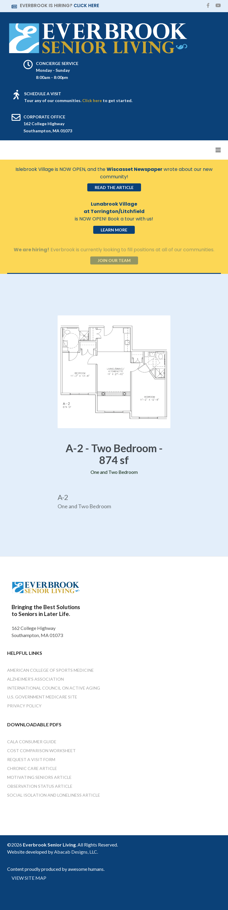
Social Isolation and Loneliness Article (53, 795)
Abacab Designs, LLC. (76, 852)
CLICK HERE (86, 5)
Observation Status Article (39, 786)
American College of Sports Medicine (50, 670)
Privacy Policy (24, 705)
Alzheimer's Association (35, 679)
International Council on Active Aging (53, 687)
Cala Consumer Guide (31, 741)
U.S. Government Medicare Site (42, 696)
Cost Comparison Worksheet (41, 750)
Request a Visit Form (31, 759)
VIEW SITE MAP (29, 878)
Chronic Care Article (32, 768)
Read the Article (114, 187)
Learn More (114, 229)
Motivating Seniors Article (39, 777)
